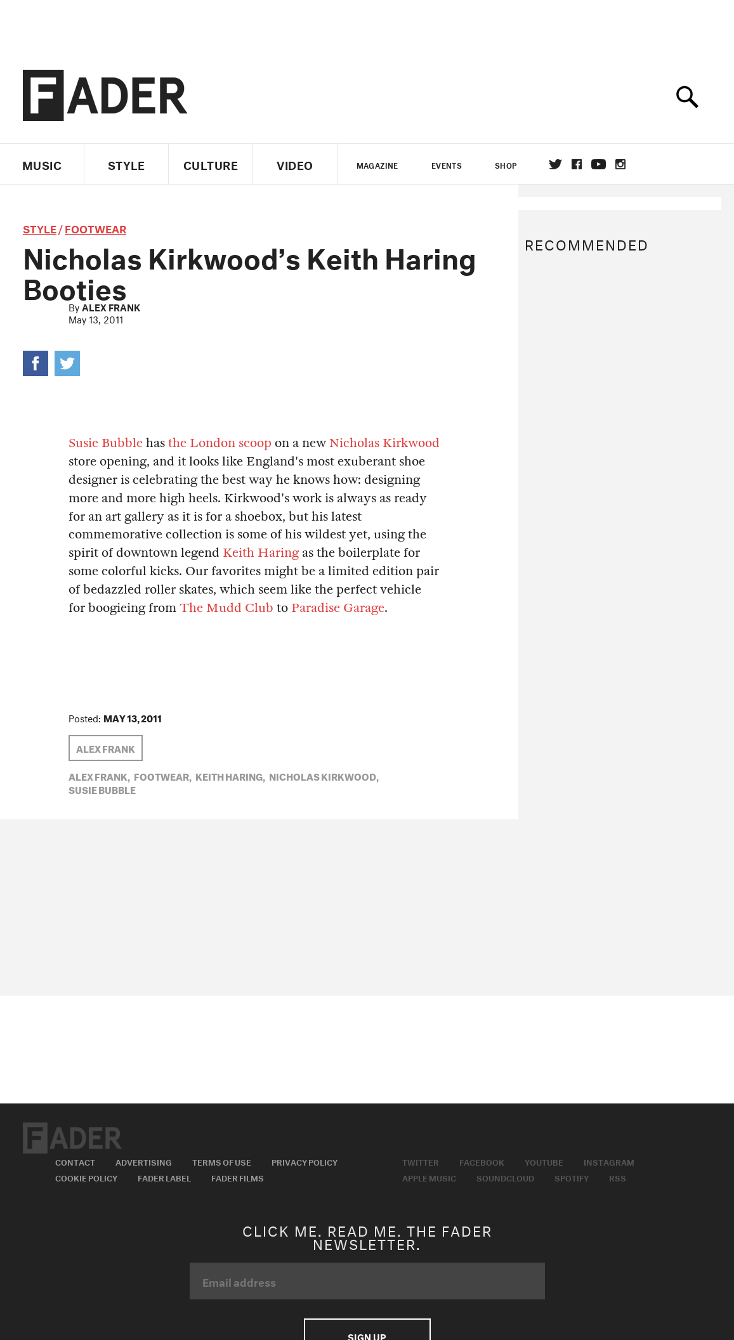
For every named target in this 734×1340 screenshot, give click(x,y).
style (39, 227)
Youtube (544, 1161)
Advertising (143, 1161)
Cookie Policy (86, 1177)
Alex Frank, (99, 776)
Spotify (571, 1177)
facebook (577, 164)
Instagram (609, 1161)
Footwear (95, 227)
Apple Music (429, 1177)
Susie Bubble (106, 443)
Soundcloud (505, 1177)
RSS (617, 1177)
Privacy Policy (305, 1161)
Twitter (555, 164)
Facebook (481, 1161)
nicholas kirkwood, (324, 776)
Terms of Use (221, 1161)
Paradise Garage (337, 608)
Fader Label (164, 1177)
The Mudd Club (226, 608)
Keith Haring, (230, 776)
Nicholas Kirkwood (384, 443)
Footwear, (163, 776)
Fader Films (237, 1177)
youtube (598, 164)
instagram (620, 164)
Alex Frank (111, 306)
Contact (75, 1161)
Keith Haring (261, 552)
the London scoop (220, 443)
